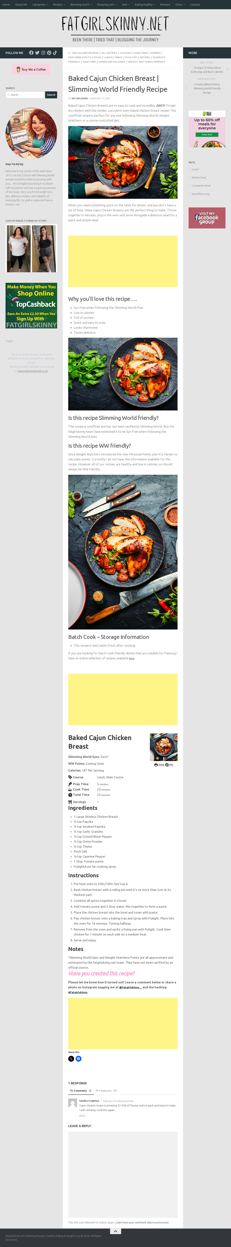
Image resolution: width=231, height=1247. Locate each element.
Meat (122, 57)
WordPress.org (200, 194)
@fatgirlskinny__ (131, 987)
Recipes (57, 4)
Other (179, 4)
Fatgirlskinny (80, 98)
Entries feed (199, 177)
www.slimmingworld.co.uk (33, 371)
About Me (21, 4)
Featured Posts (80, 57)
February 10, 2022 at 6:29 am (118, 1100)
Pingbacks (108, 1090)
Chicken (131, 52)
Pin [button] (169, 764)
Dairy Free (148, 52)
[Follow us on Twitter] (37, 52)
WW (124, 4)
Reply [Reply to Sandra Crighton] (82, 1115)
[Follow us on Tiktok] (55, 52)
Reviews (165, 4)
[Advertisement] (123, 261)
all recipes (113, 52)
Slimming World (79, 4)
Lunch (111, 57)
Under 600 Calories (116, 61)
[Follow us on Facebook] (31, 52)
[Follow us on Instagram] (43, 52)
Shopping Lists (105, 4)
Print (159, 764)
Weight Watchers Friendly (153, 61)
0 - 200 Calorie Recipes (85, 52)
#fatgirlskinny (78, 992)
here (132, 658)
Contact (195, 4)
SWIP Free (91, 61)
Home (6, 4)
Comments (81, 1090)
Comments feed (201, 185)
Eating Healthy (143, 4)
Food (100, 57)
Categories (38, 4)
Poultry (135, 57)
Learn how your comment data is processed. (142, 1222)
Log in (9, 341)
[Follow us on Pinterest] (49, 52)
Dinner (163, 52)
